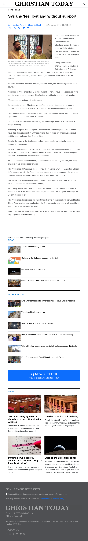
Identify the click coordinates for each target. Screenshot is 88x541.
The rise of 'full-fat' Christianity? (61, 416)
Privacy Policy (58, 499)
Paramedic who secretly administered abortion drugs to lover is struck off (25, 461)
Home (10, 10)
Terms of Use (45, 499)
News (17, 10)
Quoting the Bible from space (60, 458)
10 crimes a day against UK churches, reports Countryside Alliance (24, 419)
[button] (3, 4)
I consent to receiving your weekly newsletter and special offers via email (37, 494)
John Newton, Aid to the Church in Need (24, 25)
